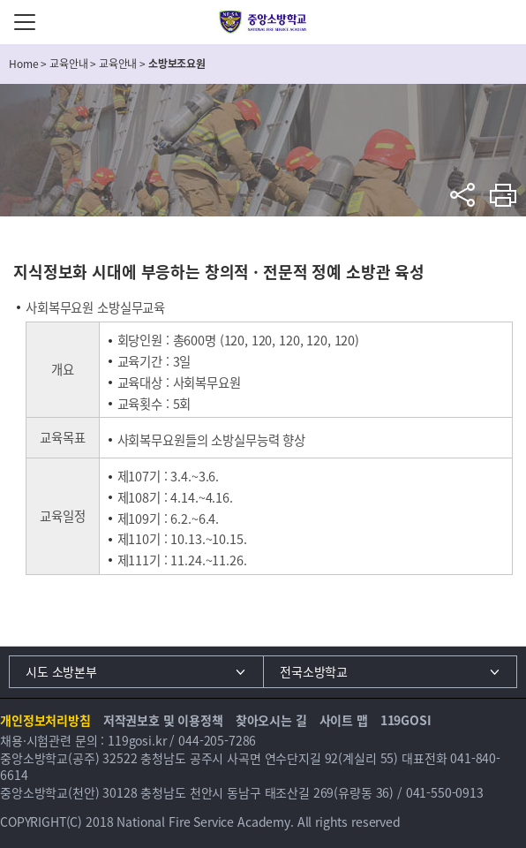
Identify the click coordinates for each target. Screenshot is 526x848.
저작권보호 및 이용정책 (163, 720)
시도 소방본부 (61, 671)
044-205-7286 (217, 740)
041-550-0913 (445, 792)
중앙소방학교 (263, 22)
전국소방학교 (314, 671)
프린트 (503, 194)
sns (463, 194)
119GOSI (406, 720)
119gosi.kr (137, 740)
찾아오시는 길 (271, 720)
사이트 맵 (343, 720)
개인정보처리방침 (45, 720)
